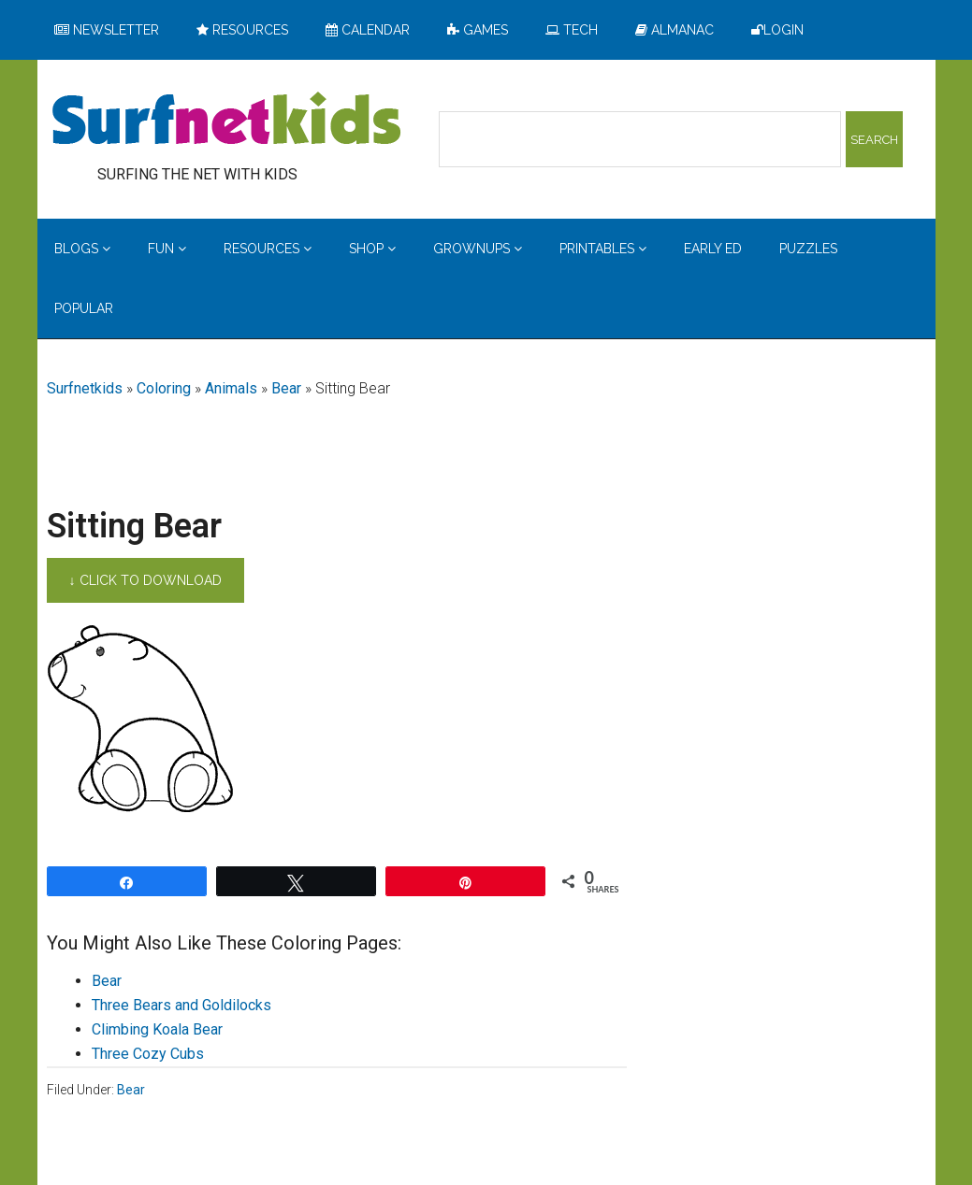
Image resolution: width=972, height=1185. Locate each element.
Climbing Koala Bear (157, 1029)
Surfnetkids (85, 388)
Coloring (164, 388)
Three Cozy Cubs (148, 1054)
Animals (231, 388)
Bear (286, 388)
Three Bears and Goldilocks (181, 1005)
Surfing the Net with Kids (226, 121)
